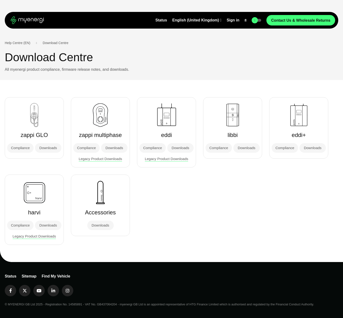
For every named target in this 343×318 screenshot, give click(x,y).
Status (161, 20)
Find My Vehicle (56, 276)
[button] (196, 20)
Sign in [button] (233, 20)
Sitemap (29, 276)
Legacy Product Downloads (100, 159)
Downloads (48, 148)
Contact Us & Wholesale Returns (300, 20)
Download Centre (55, 43)
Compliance (20, 148)
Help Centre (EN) (17, 43)
